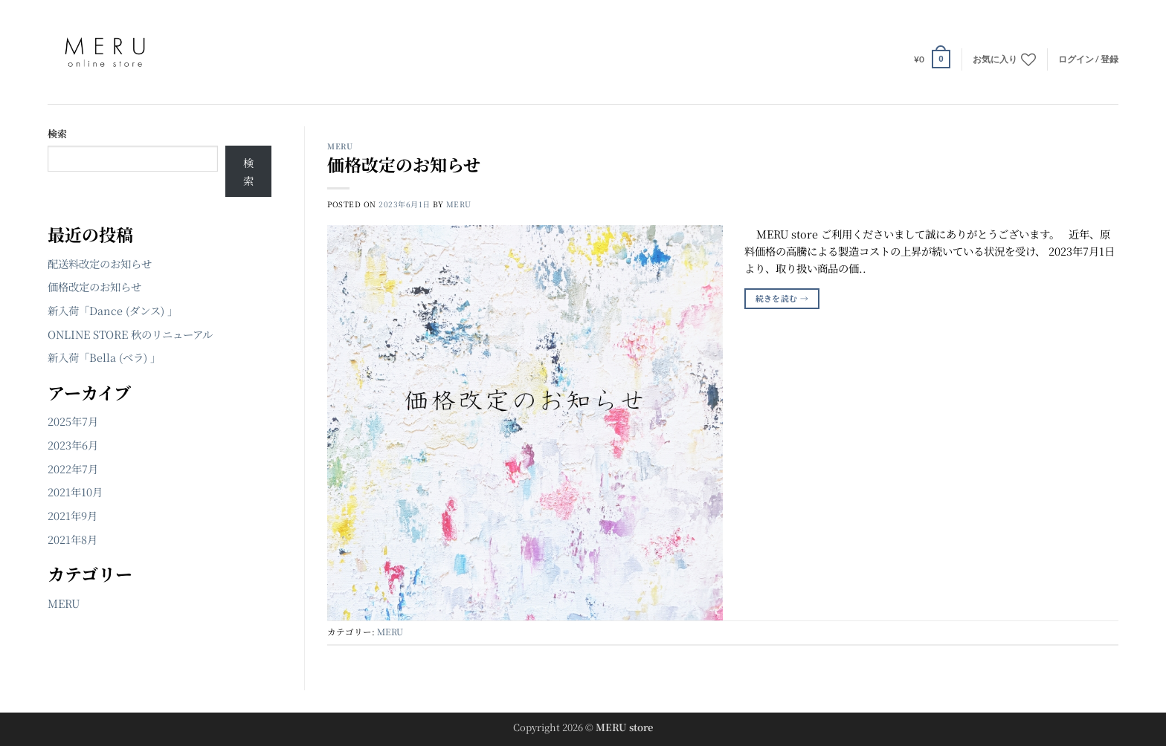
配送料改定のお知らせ (100, 263)
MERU (64, 603)
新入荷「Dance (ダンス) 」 (113, 310)
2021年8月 (72, 539)
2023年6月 (73, 445)
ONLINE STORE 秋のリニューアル (130, 334)
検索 (57, 133)
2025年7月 (73, 421)
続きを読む (782, 298)
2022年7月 (73, 468)
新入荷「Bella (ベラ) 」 (104, 357)
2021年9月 (72, 515)
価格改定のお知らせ (94, 286)
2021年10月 (75, 491)
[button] (932, 58)
